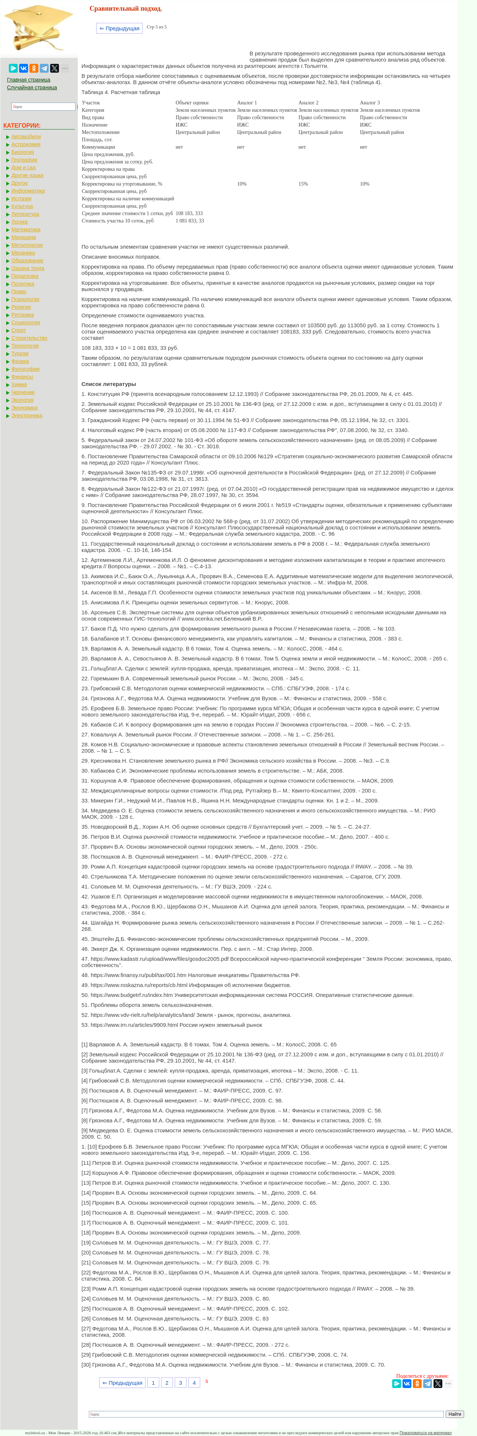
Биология (22, 152)
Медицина (23, 237)
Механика (23, 253)
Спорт (18, 330)
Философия (25, 369)
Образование (27, 260)
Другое (19, 183)
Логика (19, 222)
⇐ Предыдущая (120, 28)
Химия (19, 384)
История (21, 198)
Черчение (23, 392)
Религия (21, 307)
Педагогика (24, 276)
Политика (22, 284)
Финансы (22, 377)
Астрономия (26, 144)
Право (19, 291)
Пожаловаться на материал (426, 1432)
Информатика (28, 191)
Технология (25, 346)
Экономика (24, 408)
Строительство (29, 338)
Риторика (22, 315)
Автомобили (26, 136)
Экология (22, 400)
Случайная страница (32, 87)
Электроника (26, 415)
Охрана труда (27, 268)
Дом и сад (23, 167)
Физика (20, 361)
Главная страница (29, 80)
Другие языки (27, 175)
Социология (25, 322)
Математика (26, 229)
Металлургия (27, 245)
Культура (22, 206)
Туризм (19, 353)
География (24, 160)
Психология (25, 299)
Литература (25, 214)
